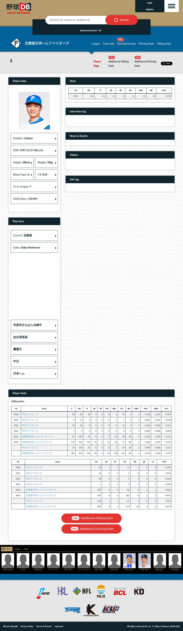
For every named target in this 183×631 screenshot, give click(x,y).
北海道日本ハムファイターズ (37, 436)
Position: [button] (23, 138)
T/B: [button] (42, 174)
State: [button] (26, 247)
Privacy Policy (27, 626)
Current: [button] (22, 235)
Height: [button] (21, 162)
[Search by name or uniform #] (79, 20)
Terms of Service (44, 626)
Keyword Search (91, 30)
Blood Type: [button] (21, 174)
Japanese (59, 626)
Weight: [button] (45, 162)
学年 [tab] (9, 549)
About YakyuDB (10, 626)
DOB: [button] (28, 150)
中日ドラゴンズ (30, 414)
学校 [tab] (26, 549)
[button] (34, 325)
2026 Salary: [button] (25, 198)
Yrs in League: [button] (22, 186)
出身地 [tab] (17, 549)
